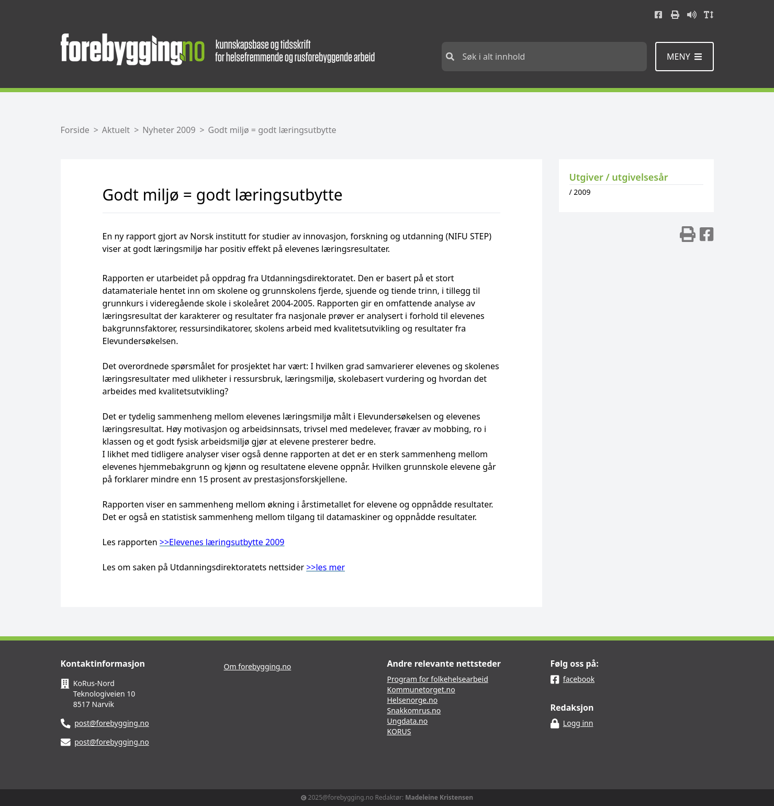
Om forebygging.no (257, 666)
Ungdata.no (407, 721)
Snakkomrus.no (414, 710)
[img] (688, 234)
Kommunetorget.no (421, 689)
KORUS (399, 731)
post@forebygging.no (111, 723)
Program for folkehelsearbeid (437, 679)
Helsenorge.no (412, 700)
